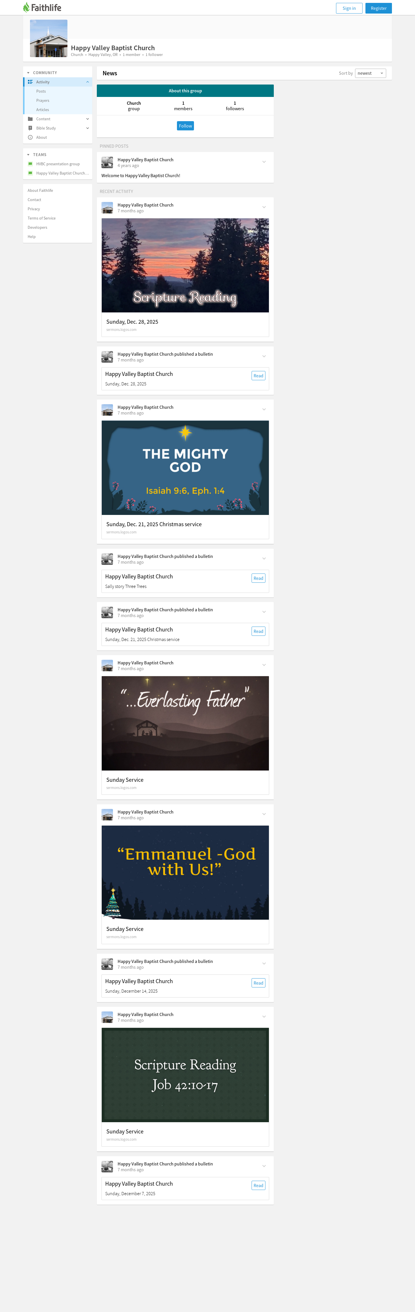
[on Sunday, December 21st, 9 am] (131, 562)
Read (258, 375)
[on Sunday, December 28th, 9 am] (131, 360)
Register (379, 8)
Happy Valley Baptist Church (145, 159)
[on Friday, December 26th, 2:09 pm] (131, 413)
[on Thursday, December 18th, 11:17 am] (131, 668)
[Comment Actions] (264, 161)
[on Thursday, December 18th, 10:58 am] (131, 817)
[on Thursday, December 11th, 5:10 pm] (131, 1020)
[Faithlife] (45, 8)
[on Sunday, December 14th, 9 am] (131, 967)
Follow (185, 126)
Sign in (349, 8)
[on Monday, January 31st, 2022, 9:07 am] (128, 165)
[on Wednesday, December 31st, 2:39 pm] (131, 210)
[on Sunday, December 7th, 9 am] (131, 1169)
